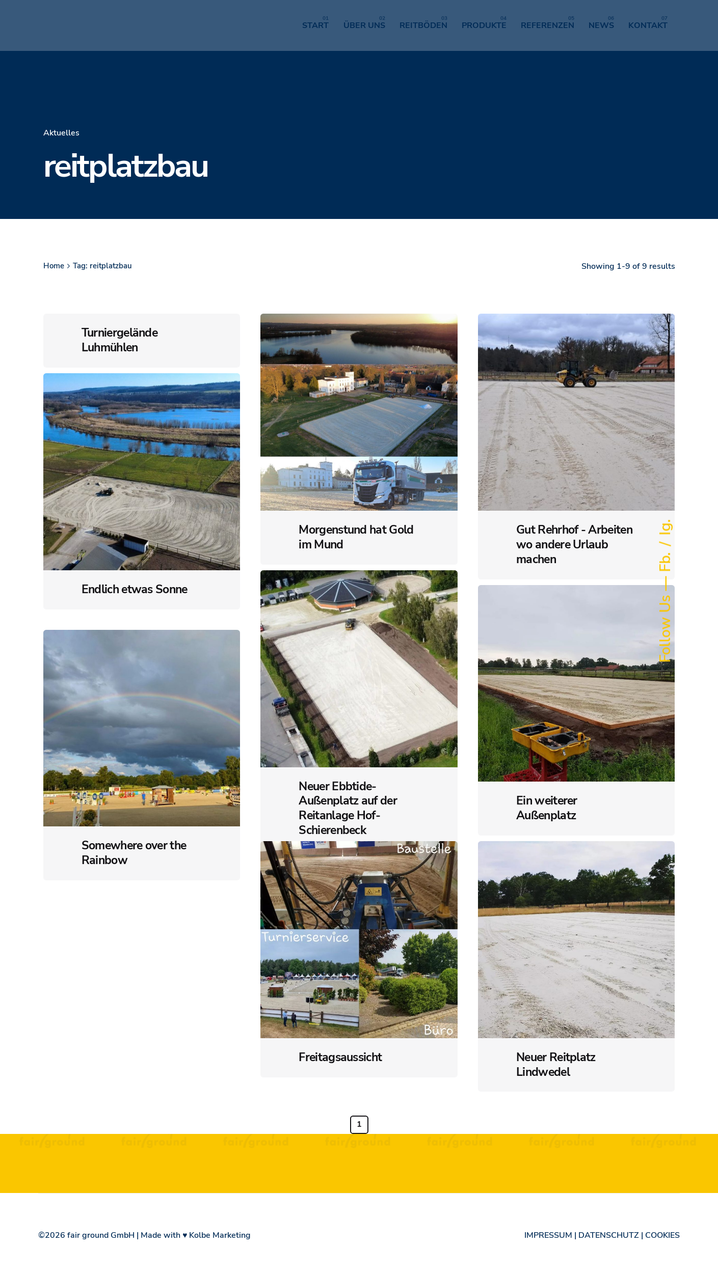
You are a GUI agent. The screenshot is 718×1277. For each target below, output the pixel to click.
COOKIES (662, 1235)
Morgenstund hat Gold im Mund (356, 537)
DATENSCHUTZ (608, 1235)
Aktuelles (61, 132)
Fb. (665, 560)
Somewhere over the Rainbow (134, 853)
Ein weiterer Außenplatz (546, 808)
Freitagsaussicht (340, 1057)
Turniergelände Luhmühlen (119, 340)
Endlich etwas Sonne (135, 589)
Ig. (665, 527)
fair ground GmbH (101, 1235)
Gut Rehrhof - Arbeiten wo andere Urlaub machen (574, 544)
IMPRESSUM (548, 1235)
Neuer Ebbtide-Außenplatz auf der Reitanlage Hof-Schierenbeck (348, 808)
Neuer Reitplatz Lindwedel (556, 1064)
